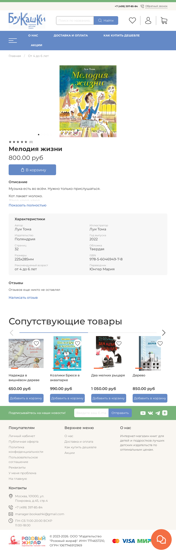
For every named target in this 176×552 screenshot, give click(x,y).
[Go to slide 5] (50, 134)
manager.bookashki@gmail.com (39, 514)
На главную (18, 479)
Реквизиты (17, 467)
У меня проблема (22, 473)
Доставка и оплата (71, 35)
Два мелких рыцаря (108, 375)
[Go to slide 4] (47, 134)
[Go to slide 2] (41, 134)
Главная (15, 56)
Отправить (120, 413)
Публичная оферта (23, 441)
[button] (12, 333)
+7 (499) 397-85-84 (126, 6)
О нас (33, 35)
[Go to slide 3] (44, 134)
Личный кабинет (22, 436)
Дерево (139, 375)
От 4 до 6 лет (38, 56)
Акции (36, 45)
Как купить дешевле (122, 35)
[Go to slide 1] (38, 134)
